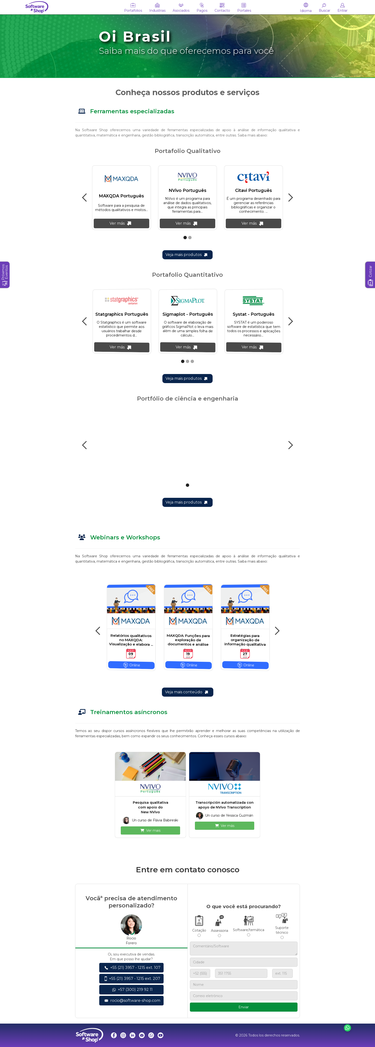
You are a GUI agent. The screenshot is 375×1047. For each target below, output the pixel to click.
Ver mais (150, 830)
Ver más (224, 826)
